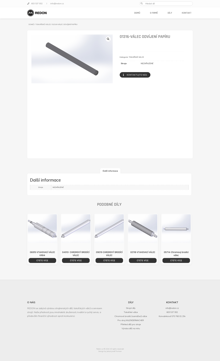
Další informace (110, 171)
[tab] (110, 171)
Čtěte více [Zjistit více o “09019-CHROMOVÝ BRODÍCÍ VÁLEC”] (109, 260)
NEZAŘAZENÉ (147, 63)
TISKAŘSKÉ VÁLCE (43, 24)
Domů (137, 12)
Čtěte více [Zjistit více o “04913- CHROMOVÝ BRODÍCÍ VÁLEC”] (76, 260)
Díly (170, 12)
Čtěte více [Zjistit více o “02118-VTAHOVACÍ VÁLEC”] (143, 260)
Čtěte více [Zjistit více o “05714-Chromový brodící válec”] (176, 260)
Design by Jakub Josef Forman (110, 351)
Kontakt (186, 12)
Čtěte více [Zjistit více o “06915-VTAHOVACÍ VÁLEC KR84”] (42, 260)
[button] (135, 75)
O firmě (154, 12)
